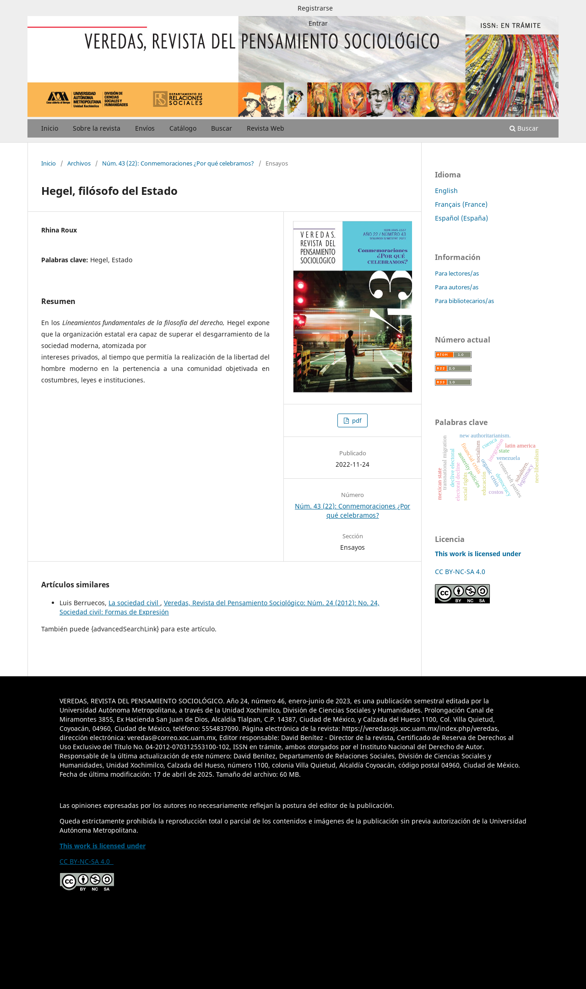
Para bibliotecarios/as (464, 301)
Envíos (145, 128)
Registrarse (315, 8)
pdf (356, 420)
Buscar (221, 128)
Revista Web (265, 128)
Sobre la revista (96, 128)
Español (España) (461, 218)
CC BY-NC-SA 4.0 (462, 571)
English (446, 190)
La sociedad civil (134, 602)
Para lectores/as (457, 273)
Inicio (49, 128)
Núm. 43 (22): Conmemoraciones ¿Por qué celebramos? (178, 163)
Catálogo (182, 128)
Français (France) (461, 204)
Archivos (79, 163)
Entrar (318, 23)
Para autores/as (456, 287)
